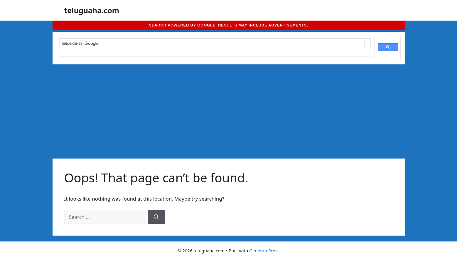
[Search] (156, 217)
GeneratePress (264, 251)
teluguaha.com (91, 10)
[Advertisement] (229, 108)
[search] (212, 43)
